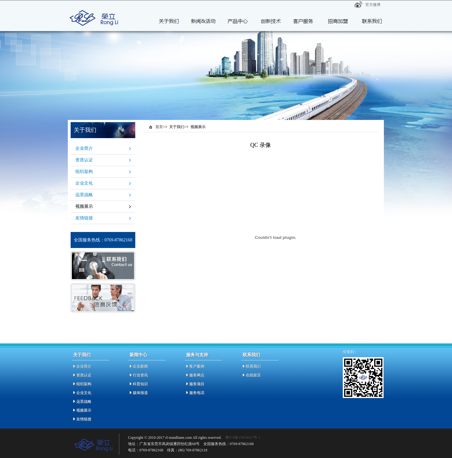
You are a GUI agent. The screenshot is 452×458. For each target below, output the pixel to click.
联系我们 (251, 355)
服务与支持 (197, 355)
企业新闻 (140, 366)
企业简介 (84, 148)
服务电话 (196, 393)
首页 (159, 127)
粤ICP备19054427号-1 (243, 437)
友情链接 (84, 218)
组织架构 (84, 171)
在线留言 (253, 375)
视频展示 (84, 206)
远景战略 (84, 194)
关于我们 (82, 355)
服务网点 (196, 375)
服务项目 (196, 384)
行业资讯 (140, 375)
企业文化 (84, 183)
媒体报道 (140, 393)
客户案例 (196, 366)
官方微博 (372, 5)
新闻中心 (138, 355)
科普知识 (140, 384)
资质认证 (84, 160)
